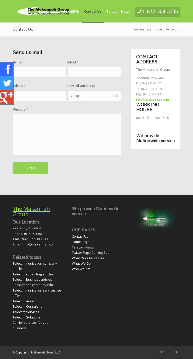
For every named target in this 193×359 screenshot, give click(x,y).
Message (20, 109)
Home (158, 29)
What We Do (81, 263)
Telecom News (83, 247)
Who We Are (81, 269)
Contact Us (23, 29)
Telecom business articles (32, 279)
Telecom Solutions (26, 317)
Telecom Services (26, 312)
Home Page (80, 241)
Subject (19, 86)
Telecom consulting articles (33, 274)
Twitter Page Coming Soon (92, 252)
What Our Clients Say (88, 258)
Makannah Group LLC (45, 352)
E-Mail (72, 62)
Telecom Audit (23, 301)
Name (18, 62)
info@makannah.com (152, 99)
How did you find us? (82, 86)
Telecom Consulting (27, 306)
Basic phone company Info (33, 284)
